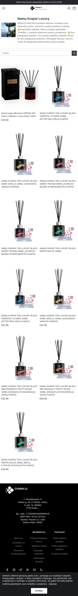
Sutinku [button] (39, 591)
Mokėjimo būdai (39, 546)
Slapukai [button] (53, 584)
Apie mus (18, 538)
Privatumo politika (59, 554)
